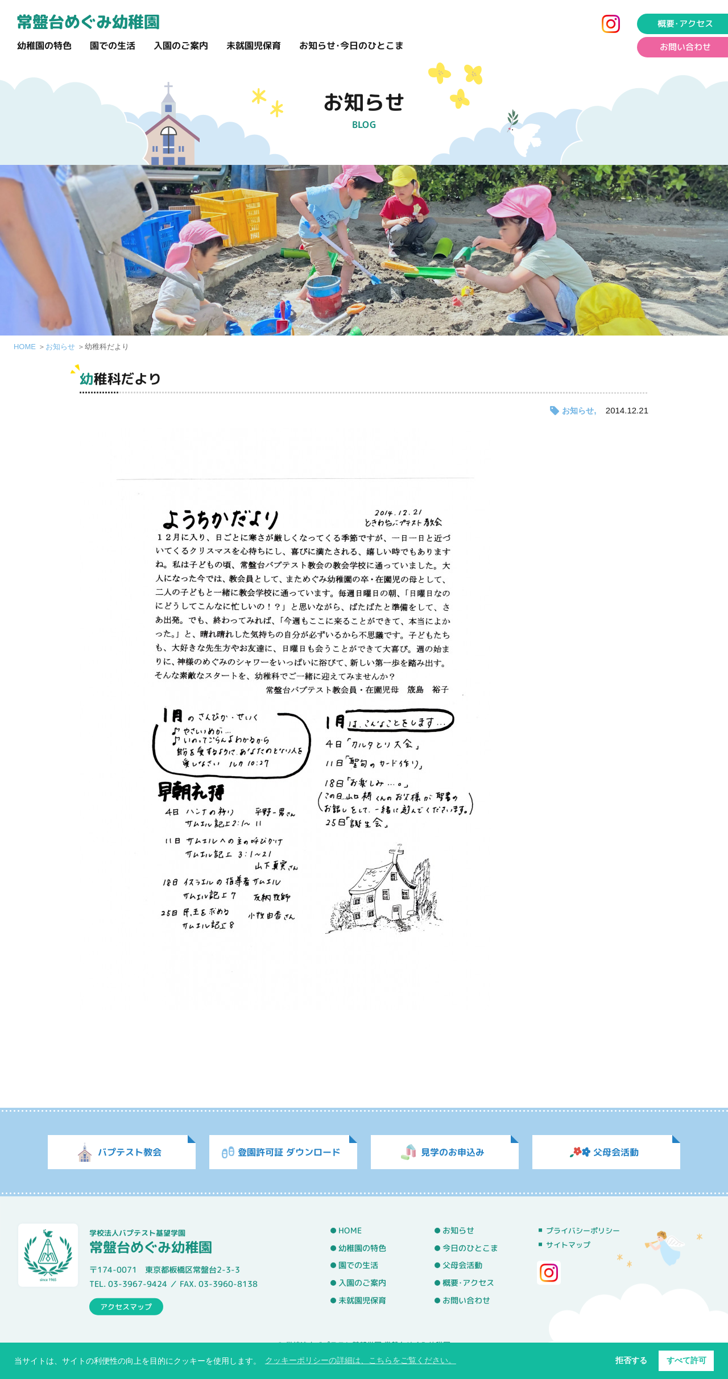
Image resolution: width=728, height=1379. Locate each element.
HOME (25, 346)
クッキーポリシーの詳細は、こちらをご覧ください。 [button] (360, 1360)
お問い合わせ (466, 1300)
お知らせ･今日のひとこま (351, 45)
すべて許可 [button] (686, 1360)
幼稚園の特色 (44, 45)
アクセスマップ (126, 1306)
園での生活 (112, 45)
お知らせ (60, 346)
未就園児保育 (253, 45)
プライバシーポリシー (583, 1230)
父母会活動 (462, 1265)
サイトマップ (568, 1245)
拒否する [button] (631, 1360)
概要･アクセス (468, 1283)
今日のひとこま (470, 1247)
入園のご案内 (181, 45)
